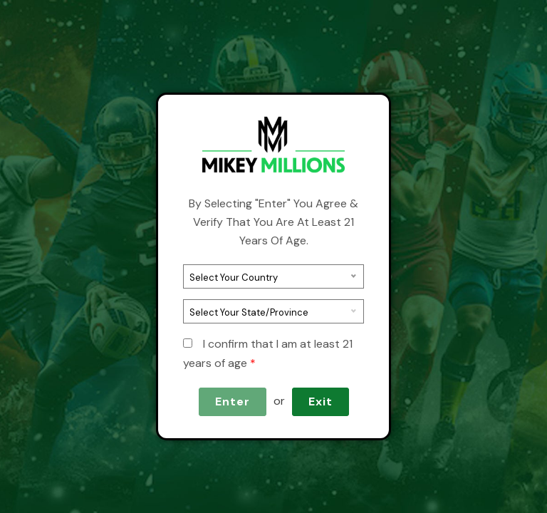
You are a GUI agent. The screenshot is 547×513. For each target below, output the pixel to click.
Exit (320, 401)
